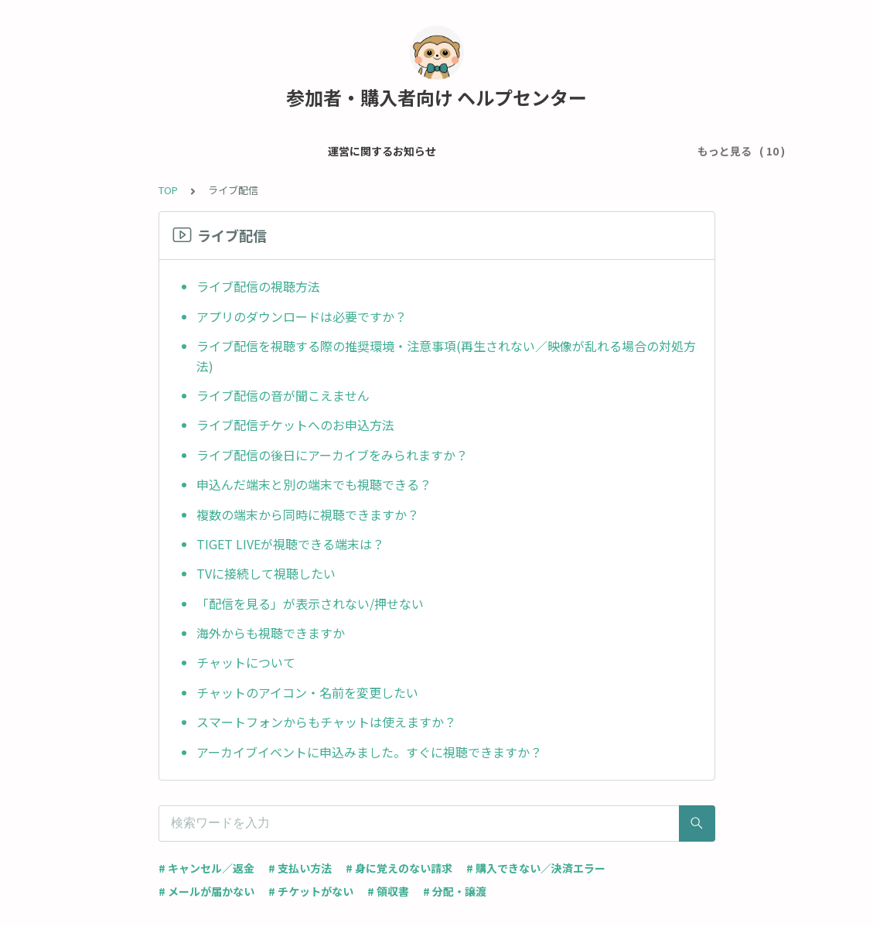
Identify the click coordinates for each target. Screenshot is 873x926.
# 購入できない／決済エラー (535, 868)
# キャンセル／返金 (206, 868)
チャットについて (245, 662)
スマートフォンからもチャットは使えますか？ (326, 721)
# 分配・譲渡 (454, 891)
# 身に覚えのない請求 (399, 868)
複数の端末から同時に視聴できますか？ (307, 514)
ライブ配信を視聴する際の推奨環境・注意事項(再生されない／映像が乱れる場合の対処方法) (446, 356)
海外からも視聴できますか (270, 633)
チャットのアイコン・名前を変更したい (307, 692)
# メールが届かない (206, 891)
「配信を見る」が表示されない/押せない (310, 603)
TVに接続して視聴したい (266, 573)
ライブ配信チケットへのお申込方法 (295, 424)
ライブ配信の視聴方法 (258, 286)
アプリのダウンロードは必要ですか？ (301, 316)
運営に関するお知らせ (170, 151)
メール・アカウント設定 (305, 151)
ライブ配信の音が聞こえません (283, 395)
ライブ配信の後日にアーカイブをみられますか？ (332, 455)
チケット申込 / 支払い (440, 151)
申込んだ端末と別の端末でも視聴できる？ (313, 484)
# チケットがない (310, 891)
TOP (168, 190)
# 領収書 (388, 891)
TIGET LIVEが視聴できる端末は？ (290, 544)
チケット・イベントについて (584, 151)
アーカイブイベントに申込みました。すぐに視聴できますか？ (369, 752)
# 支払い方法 (300, 868)
